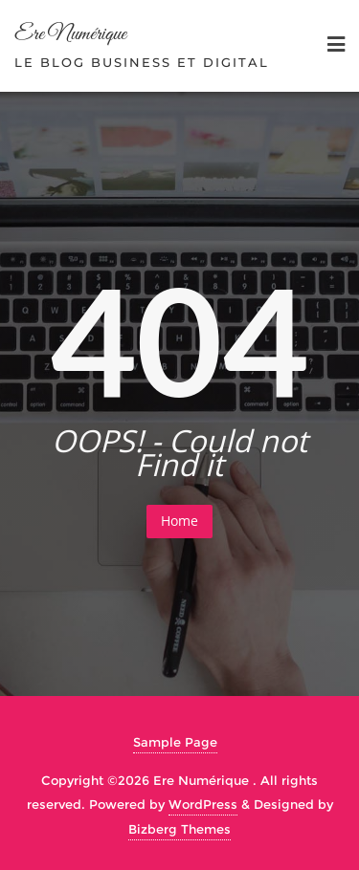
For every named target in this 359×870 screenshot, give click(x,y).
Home (179, 520)
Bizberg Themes (179, 829)
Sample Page (175, 742)
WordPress (202, 804)
